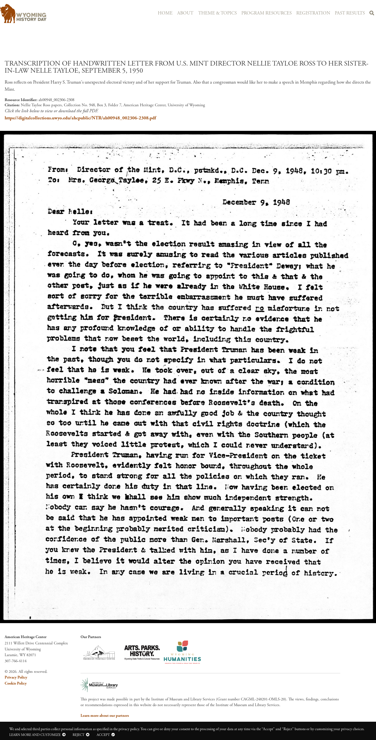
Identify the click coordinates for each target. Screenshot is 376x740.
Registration (311, 13)
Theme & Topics (213, 13)
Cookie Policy (16, 683)
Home (158, 13)
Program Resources (263, 13)
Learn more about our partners (105, 715)
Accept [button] (103, 735)
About (180, 13)
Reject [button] (78, 735)
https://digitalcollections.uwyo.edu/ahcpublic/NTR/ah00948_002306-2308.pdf (80, 118)
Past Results (348, 13)
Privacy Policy (16, 677)
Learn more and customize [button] (35, 735)
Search (371, 14)
